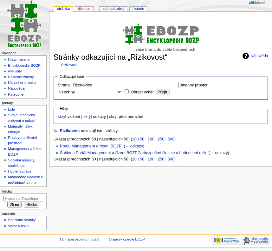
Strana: (64, 85)
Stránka (63, 8)
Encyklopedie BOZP (24, 65)
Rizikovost (69, 65)
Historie (138, 8)
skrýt (62, 116)
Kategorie (15, 94)
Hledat (7, 191)
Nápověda (259, 56)
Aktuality (15, 71)
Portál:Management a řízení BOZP (90, 146)
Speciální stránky (22, 220)
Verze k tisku (18, 226)
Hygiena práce (19, 171)
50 (142, 139)
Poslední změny (21, 77)
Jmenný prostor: (194, 85)
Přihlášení (257, 2)
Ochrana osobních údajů (79, 239)
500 (171, 139)
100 (151, 139)
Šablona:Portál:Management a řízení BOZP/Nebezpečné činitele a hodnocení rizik (133, 153)
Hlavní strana (18, 59)
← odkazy (134, 146)
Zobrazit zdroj (113, 8)
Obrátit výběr (142, 92)
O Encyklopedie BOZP (127, 239)
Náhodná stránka (22, 83)
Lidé (11, 109)
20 (134, 139)
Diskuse (84, 8)
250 (161, 139)
